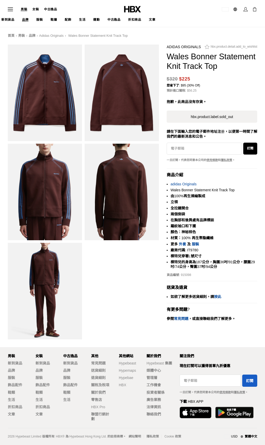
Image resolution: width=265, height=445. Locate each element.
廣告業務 (153, 400)
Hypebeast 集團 (159, 363)
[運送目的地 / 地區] (225, 9)
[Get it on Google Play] (234, 412)
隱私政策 (226, 160)
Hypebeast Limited (28, 436)
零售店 (96, 400)
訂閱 (250, 148)
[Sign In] (245, 9)
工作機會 (153, 385)
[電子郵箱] (204, 149)
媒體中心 (153, 370)
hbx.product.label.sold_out (212, 117)
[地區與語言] (240, 437)
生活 (11, 400)
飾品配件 (15, 385)
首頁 (11, 36)
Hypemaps (127, 370)
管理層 (151, 378)
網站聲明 (135, 436)
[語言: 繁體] (236, 9)
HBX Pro (98, 407)
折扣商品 (15, 407)
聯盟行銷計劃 (100, 416)
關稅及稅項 (100, 385)
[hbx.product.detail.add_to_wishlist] (231, 48)
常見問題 (98, 363)
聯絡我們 (153, 414)
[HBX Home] (132, 9)
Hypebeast (127, 363)
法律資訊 (153, 407)
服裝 (195, 244)
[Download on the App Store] (195, 412)
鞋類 (11, 392)
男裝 (24, 9)
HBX (122, 385)
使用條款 (212, 160)
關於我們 (98, 392)
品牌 (32, 36)
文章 (11, 414)
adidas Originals (51, 36)
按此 (217, 297)
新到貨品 (15, 363)
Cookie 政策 (172, 436)
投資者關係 (155, 392)
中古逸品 (50, 9)
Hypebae (126, 378)
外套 (182, 244)
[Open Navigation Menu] (10, 9)
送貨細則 (98, 370)
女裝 (35, 9)
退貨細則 (98, 378)
